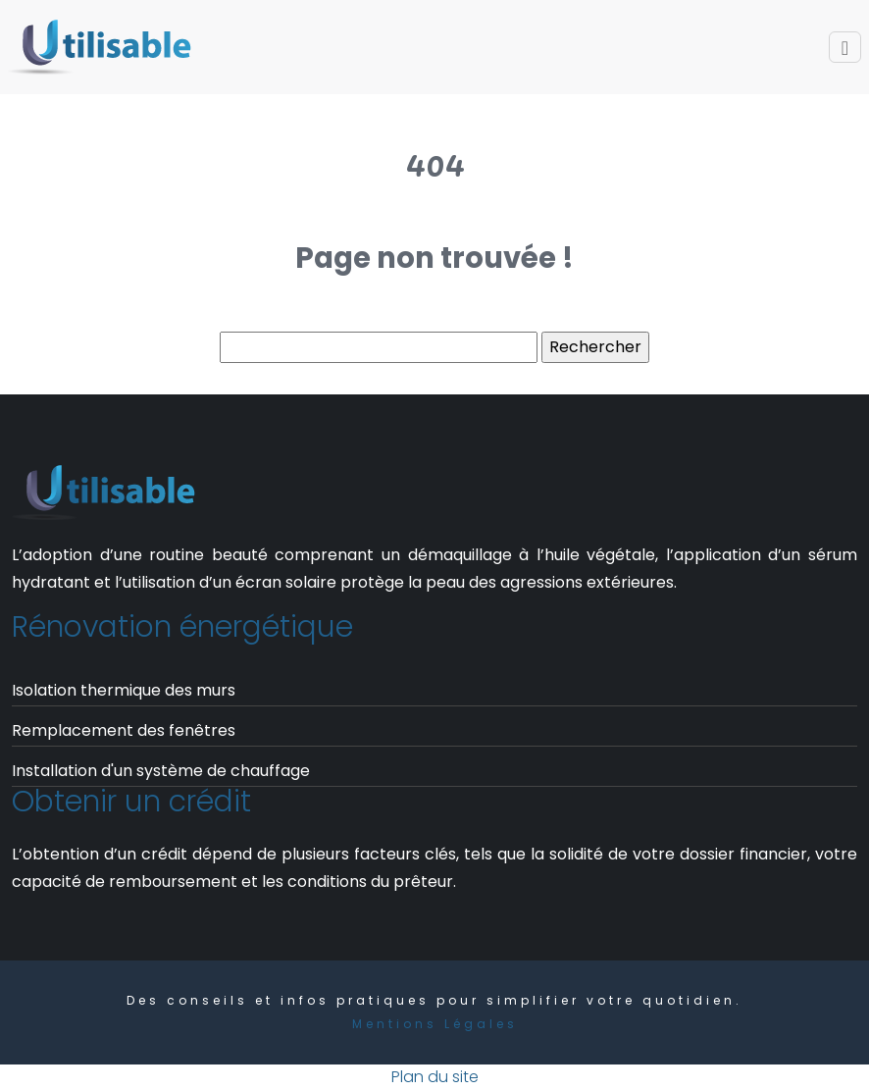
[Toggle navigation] (845, 47)
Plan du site (435, 1076)
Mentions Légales (435, 1023)
